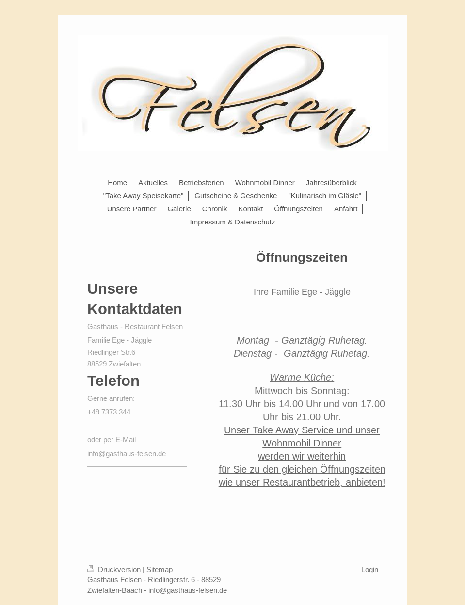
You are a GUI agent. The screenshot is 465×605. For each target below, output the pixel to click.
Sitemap (159, 569)
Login (369, 569)
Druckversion (115, 569)
